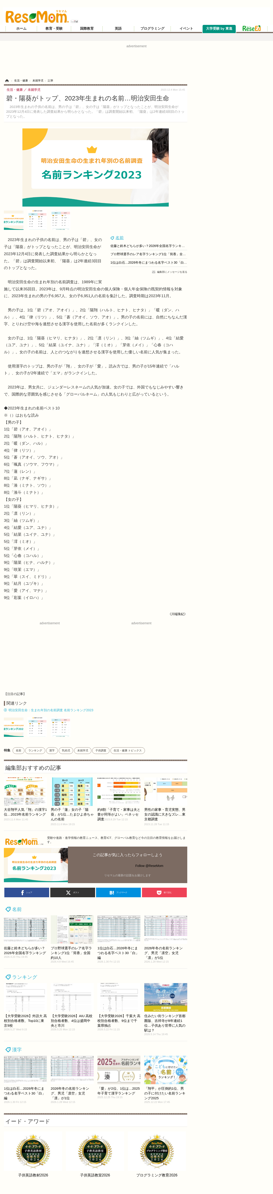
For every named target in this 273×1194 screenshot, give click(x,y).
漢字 (52, 750)
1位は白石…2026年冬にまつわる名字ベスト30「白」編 (150, 262)
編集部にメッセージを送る (172, 271)
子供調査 (100, 750)
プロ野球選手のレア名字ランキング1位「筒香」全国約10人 (153, 254)
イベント (186, 28)
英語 (118, 28)
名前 (119, 238)
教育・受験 (54, 28)
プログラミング (152, 28)
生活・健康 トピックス (128, 750)
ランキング (35, 750)
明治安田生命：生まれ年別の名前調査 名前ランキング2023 (50, 710)
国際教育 (87, 28)
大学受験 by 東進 (219, 28)
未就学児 (82, 750)
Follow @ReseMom (149, 866)
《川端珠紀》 (177, 614)
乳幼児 (66, 750)
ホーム (21, 28)
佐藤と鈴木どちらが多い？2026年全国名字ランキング (149, 246)
